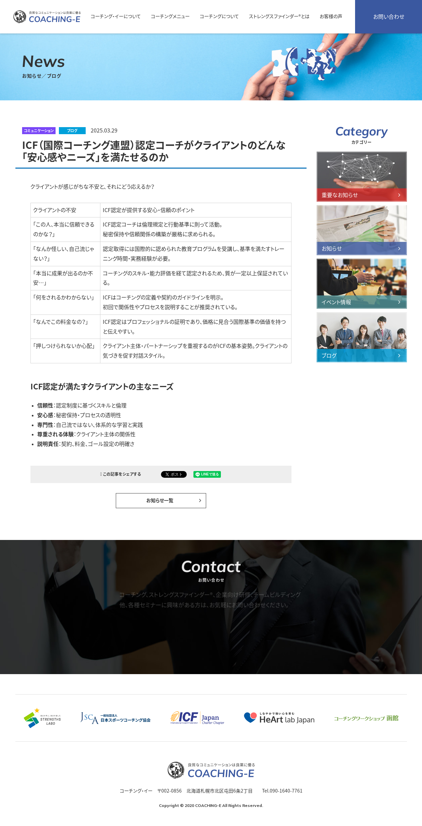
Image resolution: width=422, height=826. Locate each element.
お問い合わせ (388, 16)
